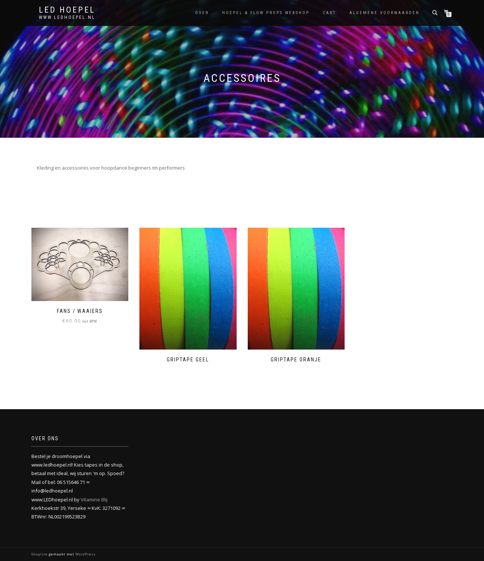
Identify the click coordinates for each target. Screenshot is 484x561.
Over (202, 12)
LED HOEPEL (67, 10)
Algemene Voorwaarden (384, 12)
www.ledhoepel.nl (67, 17)
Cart (329, 12)
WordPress (85, 554)
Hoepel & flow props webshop (265, 12)
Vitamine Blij (94, 499)
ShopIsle (40, 554)
